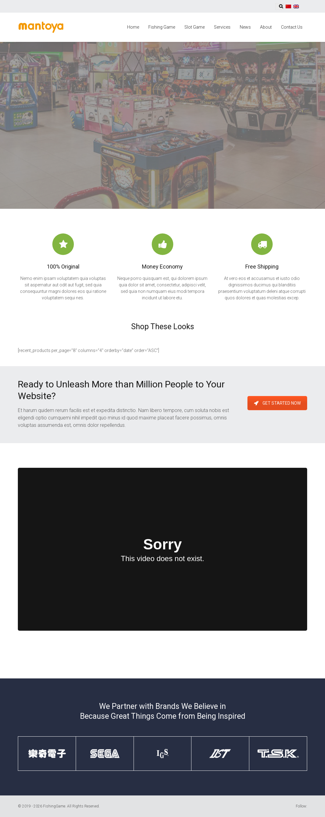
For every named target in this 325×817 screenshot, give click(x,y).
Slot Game (194, 27)
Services (222, 27)
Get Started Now (277, 403)
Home (133, 27)
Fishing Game (161, 27)
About (266, 27)
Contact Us (292, 27)
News (245, 27)
